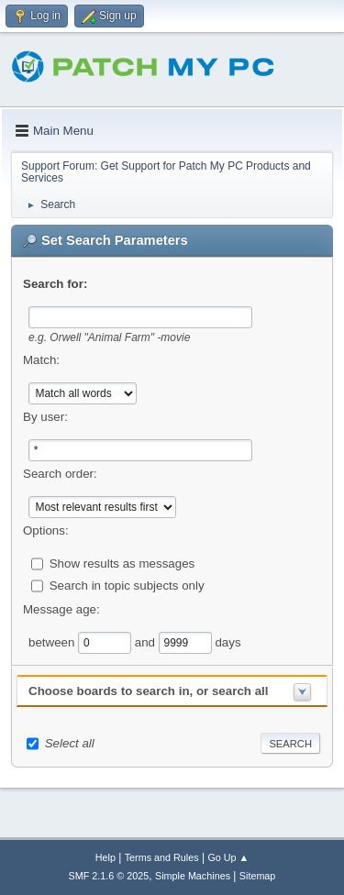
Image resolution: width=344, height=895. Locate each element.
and (147, 641)
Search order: (60, 474)
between (53, 641)
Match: (41, 360)
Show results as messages (122, 562)
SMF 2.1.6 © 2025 (109, 875)
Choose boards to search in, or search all (148, 691)
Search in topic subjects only (127, 584)
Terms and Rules (162, 857)
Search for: (55, 284)
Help (105, 857)
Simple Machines (192, 875)
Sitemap (257, 875)
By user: (45, 417)
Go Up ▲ (228, 857)
